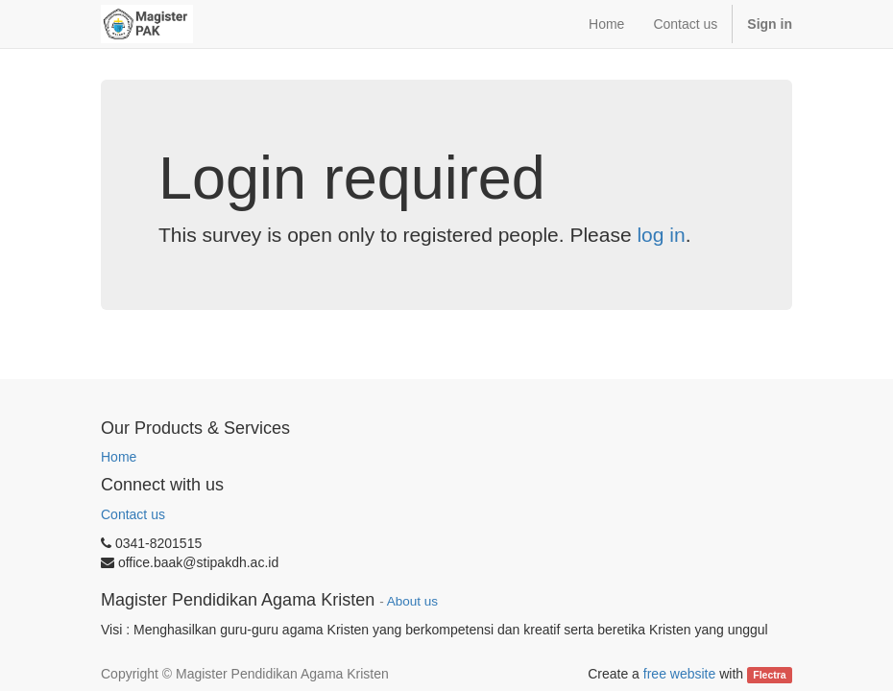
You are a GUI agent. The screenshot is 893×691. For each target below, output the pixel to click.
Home (118, 457)
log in (661, 235)
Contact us (133, 514)
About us (412, 601)
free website (679, 673)
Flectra (769, 674)
